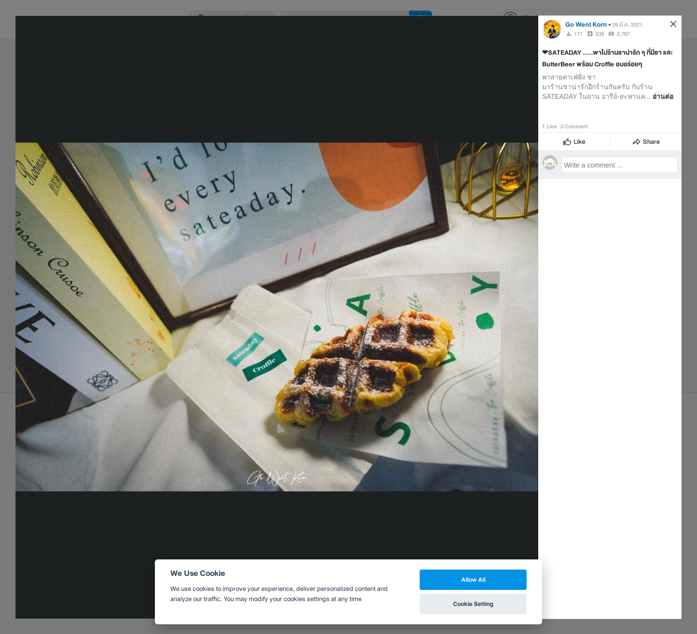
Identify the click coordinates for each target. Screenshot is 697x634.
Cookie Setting (473, 603)
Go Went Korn (586, 24)
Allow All (473, 579)
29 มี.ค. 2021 (627, 24)
